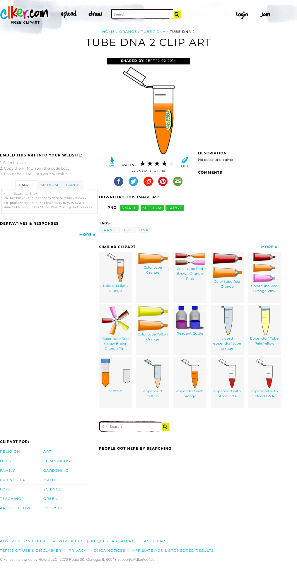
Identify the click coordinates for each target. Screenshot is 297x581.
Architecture (16, 508)
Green (50, 498)
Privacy (77, 550)
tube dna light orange (115, 273)
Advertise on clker (22, 541)
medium (152, 207)
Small (26, 185)
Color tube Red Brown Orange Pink (190, 267)
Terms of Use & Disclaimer (31, 550)
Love (5, 489)
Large (73, 185)
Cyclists (52, 508)
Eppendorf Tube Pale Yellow (264, 326)
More (85, 234)
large (174, 207)
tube (146, 31)
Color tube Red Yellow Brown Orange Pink (115, 328)
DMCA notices (109, 550)
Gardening (56, 470)
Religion (10, 451)
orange (128, 31)
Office (7, 461)
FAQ (161, 541)
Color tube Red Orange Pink (264, 273)
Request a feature (112, 541)
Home (108, 31)
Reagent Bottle (190, 321)
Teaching (10, 498)
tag (146, 541)
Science (52, 489)
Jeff (150, 61)
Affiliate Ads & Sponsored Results (173, 550)
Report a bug (68, 541)
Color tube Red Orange (227, 271)
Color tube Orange (153, 264)
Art (47, 451)
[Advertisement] (49, 102)
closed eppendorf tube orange (227, 328)
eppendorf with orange (190, 378)
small (129, 207)
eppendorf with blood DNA (227, 378)
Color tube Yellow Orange (152, 324)
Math (49, 480)
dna (161, 31)
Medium (49, 185)
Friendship (13, 480)
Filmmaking (56, 461)
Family (7, 470)
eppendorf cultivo (153, 378)
